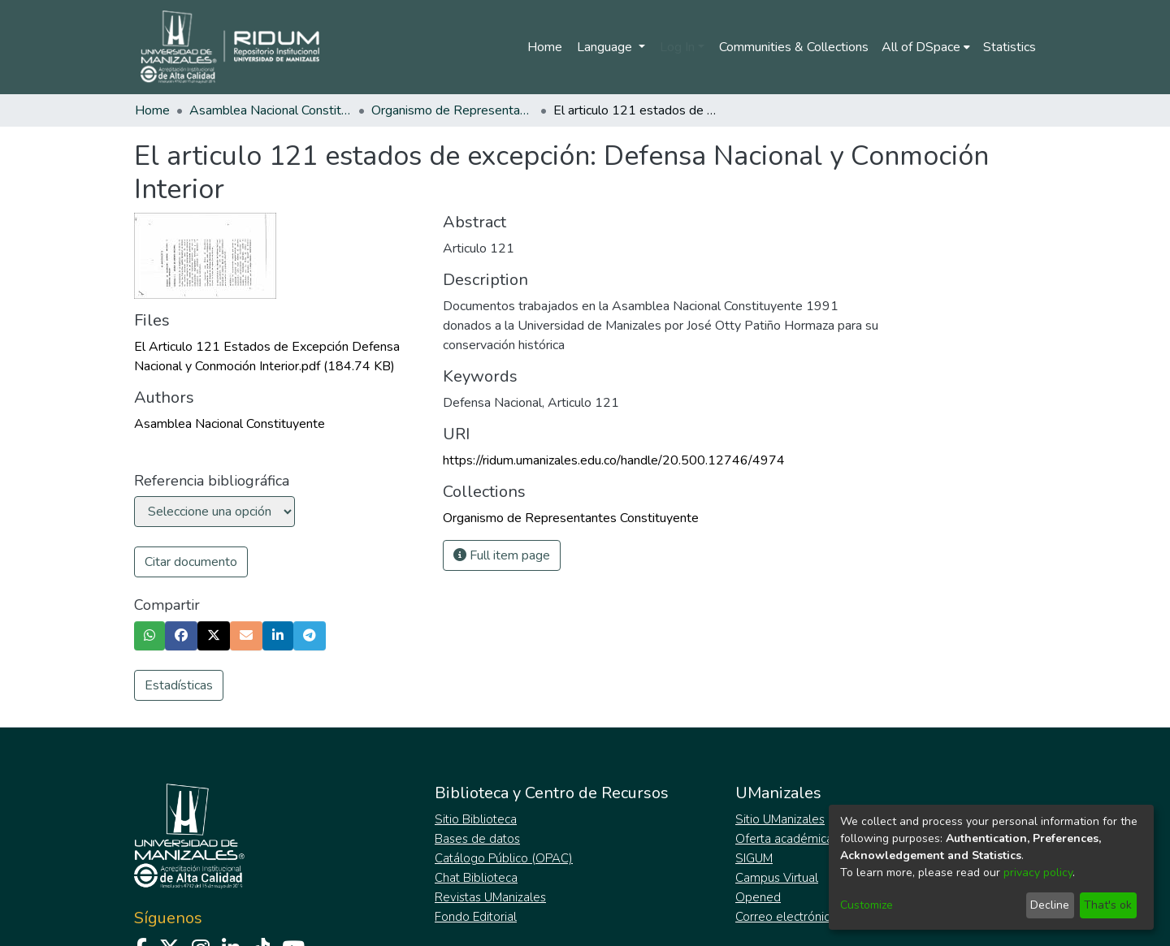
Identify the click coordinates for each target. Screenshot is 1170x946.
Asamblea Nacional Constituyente (270, 110)
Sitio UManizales (780, 819)
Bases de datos (477, 839)
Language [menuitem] (606, 47)
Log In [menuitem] (677, 47)
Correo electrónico (786, 917)
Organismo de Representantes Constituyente (452, 110)
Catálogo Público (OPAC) (504, 858)
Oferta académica (784, 839)
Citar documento (191, 562)
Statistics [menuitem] (1009, 47)
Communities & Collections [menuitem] (794, 47)
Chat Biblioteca (476, 878)
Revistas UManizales (490, 897)
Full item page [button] (501, 555)
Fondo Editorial (476, 917)
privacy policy (1037, 872)
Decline (1049, 905)
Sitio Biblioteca (476, 819)
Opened (758, 897)
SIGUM (754, 858)
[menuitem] (926, 47)
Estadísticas (179, 685)
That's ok (1108, 905)
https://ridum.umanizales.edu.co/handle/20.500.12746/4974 (614, 460)
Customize (866, 905)
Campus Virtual (776, 878)
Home (544, 47)
